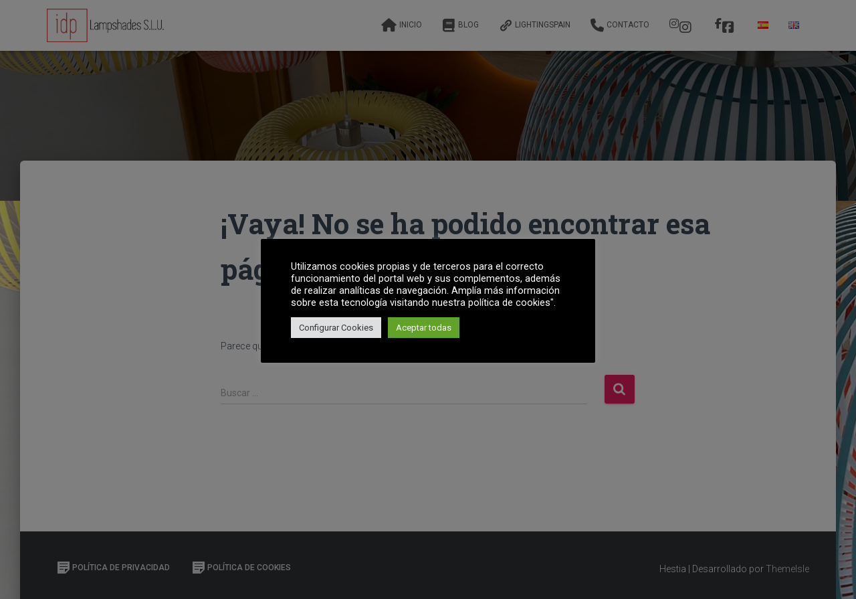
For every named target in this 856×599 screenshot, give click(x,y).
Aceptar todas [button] (423, 328)
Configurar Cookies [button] (336, 328)
